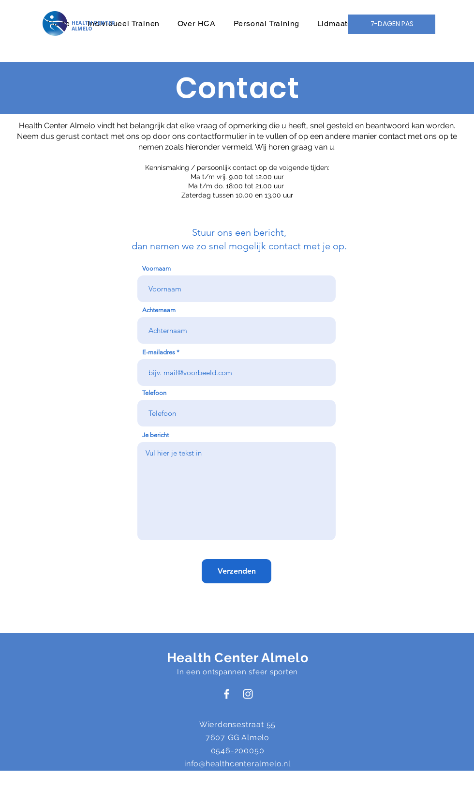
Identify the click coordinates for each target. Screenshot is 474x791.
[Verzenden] (236, 571)
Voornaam (156, 268)
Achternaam (159, 310)
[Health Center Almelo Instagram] (247, 693)
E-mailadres (158, 352)
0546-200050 (238, 750)
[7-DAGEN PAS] (391, 24)
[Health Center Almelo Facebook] (226, 693)
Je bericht (155, 435)
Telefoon (154, 393)
